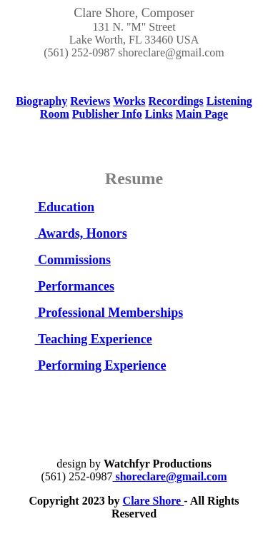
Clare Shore (153, 501)
